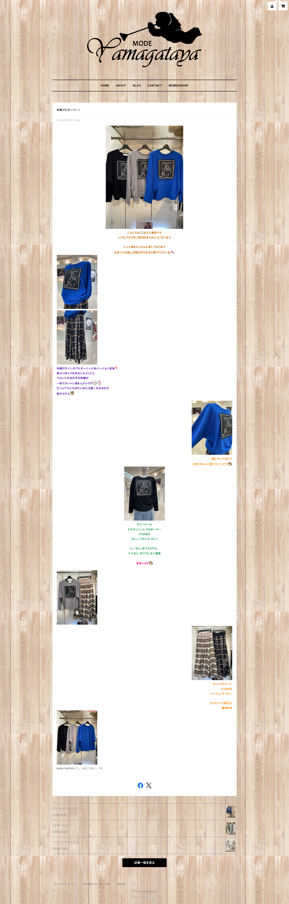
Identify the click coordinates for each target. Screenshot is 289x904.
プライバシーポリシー (66, 884)
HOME (105, 85)
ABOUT (121, 85)
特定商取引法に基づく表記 (97, 884)
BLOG (137, 85)
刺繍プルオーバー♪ (69, 109)
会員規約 (121, 884)
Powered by (144, 897)
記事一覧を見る (144, 863)
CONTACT (154, 85)
